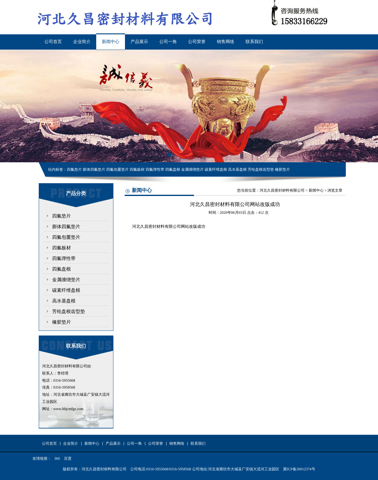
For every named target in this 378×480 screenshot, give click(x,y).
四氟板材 (61, 247)
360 (57, 458)
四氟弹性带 (64, 258)
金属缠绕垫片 (66, 279)
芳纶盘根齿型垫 (68, 311)
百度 (68, 458)
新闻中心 (110, 41)
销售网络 (225, 41)
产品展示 (139, 41)
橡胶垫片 (61, 322)
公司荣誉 (197, 41)
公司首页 (53, 41)
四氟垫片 (61, 215)
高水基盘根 (64, 300)
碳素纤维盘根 (66, 290)
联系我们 (254, 41)
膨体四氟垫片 (66, 226)
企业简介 (82, 41)
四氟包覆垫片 (66, 237)
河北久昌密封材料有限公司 (282, 190)
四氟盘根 (61, 269)
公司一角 (168, 41)
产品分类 (76, 193)
